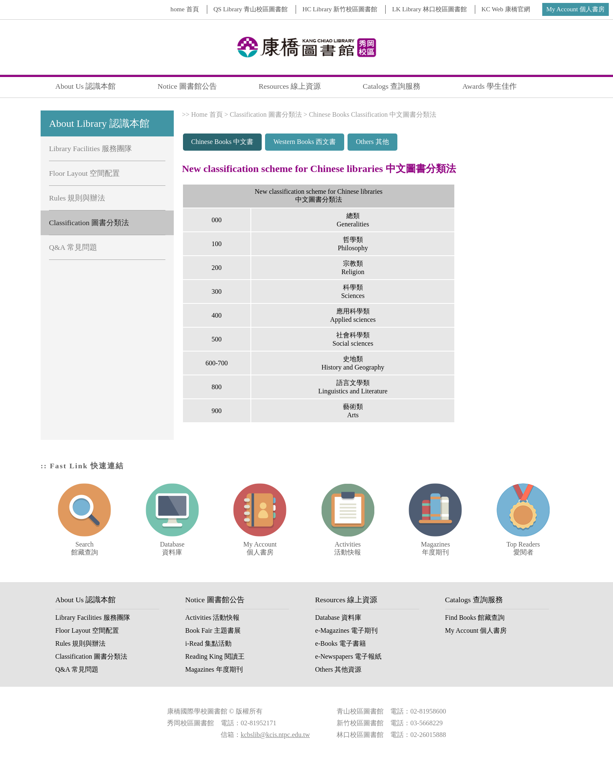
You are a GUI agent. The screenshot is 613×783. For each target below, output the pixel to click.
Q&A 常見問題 (73, 247)
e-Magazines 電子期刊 (346, 630)
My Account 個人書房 (575, 9)
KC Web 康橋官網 (506, 9)
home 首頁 (184, 9)
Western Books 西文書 (304, 141)
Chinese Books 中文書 (222, 141)
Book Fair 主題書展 (212, 630)
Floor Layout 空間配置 (84, 173)
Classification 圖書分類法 (89, 222)
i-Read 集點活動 (208, 643)
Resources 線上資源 (290, 86)
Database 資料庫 (338, 617)
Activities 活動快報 (212, 617)
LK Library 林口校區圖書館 (429, 9)
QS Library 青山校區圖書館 (251, 9)
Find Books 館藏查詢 (475, 617)
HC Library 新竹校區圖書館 (339, 9)
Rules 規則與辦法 (77, 198)
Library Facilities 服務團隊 (90, 148)
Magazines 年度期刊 (213, 669)
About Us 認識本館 (85, 86)
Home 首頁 (207, 114)
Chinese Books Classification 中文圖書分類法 (372, 114)
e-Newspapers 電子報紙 (348, 656)
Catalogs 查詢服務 (391, 86)
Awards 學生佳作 (489, 86)
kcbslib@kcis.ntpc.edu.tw (275, 734)
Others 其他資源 (338, 669)
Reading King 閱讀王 (214, 656)
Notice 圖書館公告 (186, 86)
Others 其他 (372, 141)
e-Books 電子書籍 (340, 643)
